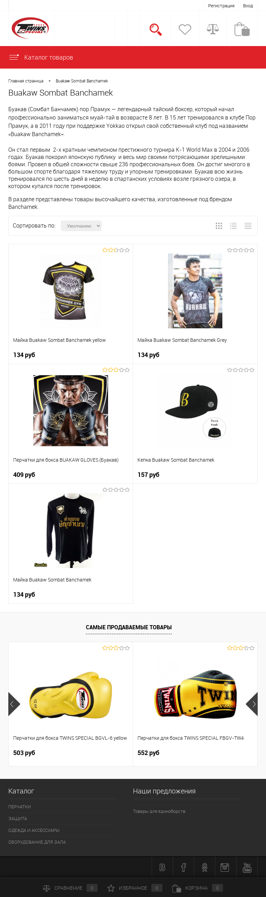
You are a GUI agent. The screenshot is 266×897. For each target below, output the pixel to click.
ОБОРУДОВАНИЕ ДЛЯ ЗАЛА (37, 842)
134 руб (24, 354)
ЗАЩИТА (17, 818)
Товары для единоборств (159, 811)
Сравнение (70, 888)
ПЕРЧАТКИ (19, 806)
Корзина (197, 888)
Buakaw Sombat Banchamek (82, 80)
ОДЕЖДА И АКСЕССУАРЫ (34, 830)
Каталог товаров (40, 57)
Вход (248, 5)
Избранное (134, 888)
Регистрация (221, 5)
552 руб (148, 752)
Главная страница (25, 80)
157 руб (148, 474)
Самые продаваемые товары (129, 627)
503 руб (24, 752)
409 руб (24, 474)
